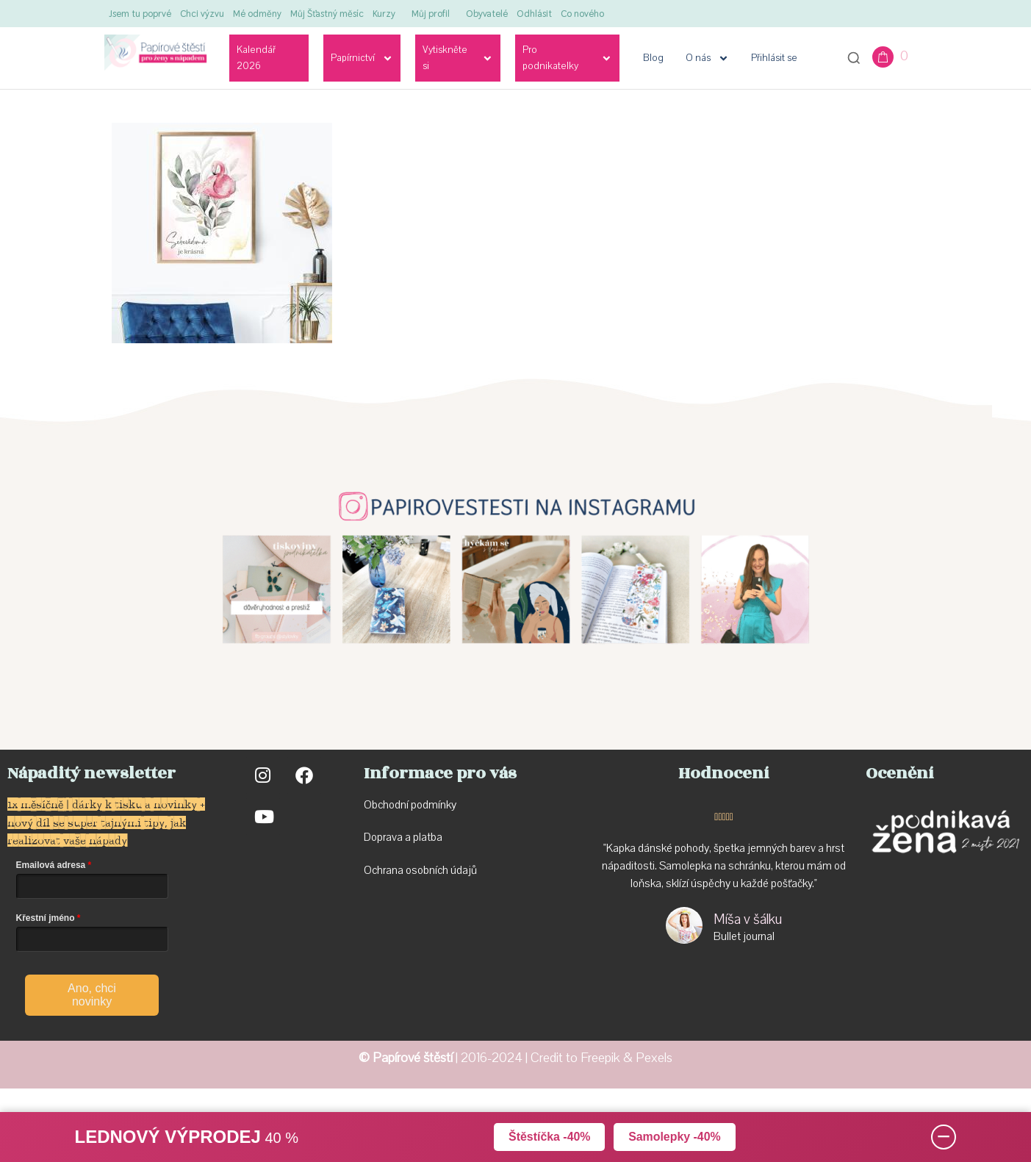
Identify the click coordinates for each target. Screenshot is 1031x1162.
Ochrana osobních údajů (420, 870)
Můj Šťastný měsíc (327, 13)
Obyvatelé (487, 13)
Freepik (600, 1058)
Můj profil (431, 13)
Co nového (582, 13)
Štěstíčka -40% (549, 1136)
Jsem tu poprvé (140, 13)
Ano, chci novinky (92, 995)
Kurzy (384, 13)
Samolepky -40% (674, 1136)
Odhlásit (534, 13)
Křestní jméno (45, 918)
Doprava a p (391, 837)
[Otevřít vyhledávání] (854, 58)
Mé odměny (257, 13)
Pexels (654, 1058)
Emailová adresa (51, 865)
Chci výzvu (202, 13)
